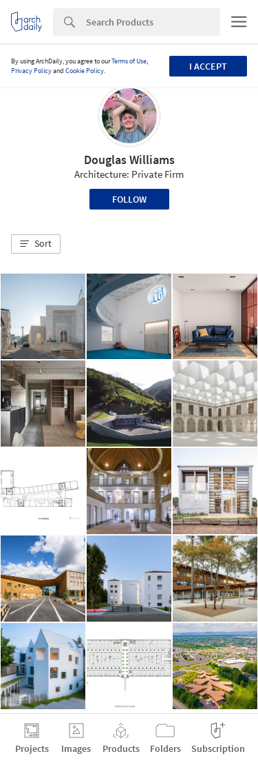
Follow (129, 199)
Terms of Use (129, 61)
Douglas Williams (129, 159)
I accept (208, 66)
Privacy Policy (31, 70)
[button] (36, 244)
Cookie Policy (84, 70)
